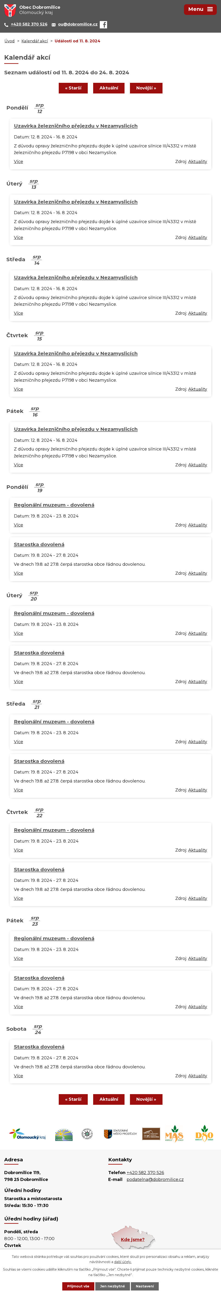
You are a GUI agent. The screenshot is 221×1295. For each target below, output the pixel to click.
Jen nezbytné (112, 1286)
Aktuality (197, 161)
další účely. (123, 1262)
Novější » (146, 88)
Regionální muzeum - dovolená (54, 505)
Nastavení (145, 1286)
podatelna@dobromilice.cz (155, 1179)
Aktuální (109, 88)
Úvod (9, 41)
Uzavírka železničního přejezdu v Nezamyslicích (76, 126)
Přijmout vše (78, 1286)
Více (18, 161)
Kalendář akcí (34, 41)
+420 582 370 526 (145, 1172)
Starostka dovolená (39, 544)
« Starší (73, 88)
